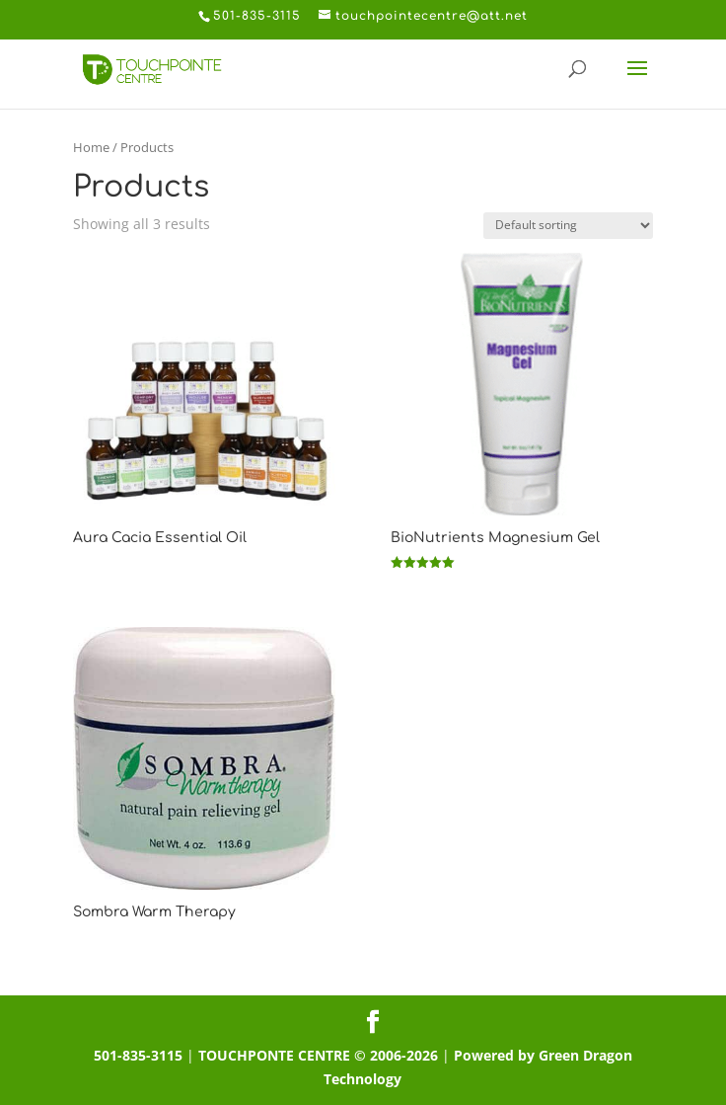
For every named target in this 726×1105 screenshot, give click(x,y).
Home (91, 147)
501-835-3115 (138, 1055)
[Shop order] (568, 225)
